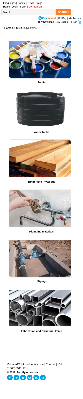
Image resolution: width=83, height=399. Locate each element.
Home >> (9, 27)
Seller (23, 6)
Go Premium (35, 6)
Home (6, 6)
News (31, 3)
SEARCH (63, 12)
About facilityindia (33, 364)
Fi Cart (76, 21)
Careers (50, 364)
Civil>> (20, 27)
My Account (75, 18)
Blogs (39, 3)
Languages (9, 3)
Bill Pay (62, 18)
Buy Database (46, 21)
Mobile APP (14, 364)
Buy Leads (62, 21)
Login (15, 6)
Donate (22, 3)
